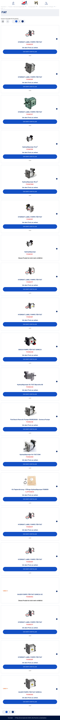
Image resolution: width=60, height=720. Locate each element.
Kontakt (10, 718)
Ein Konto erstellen (30, 51)
